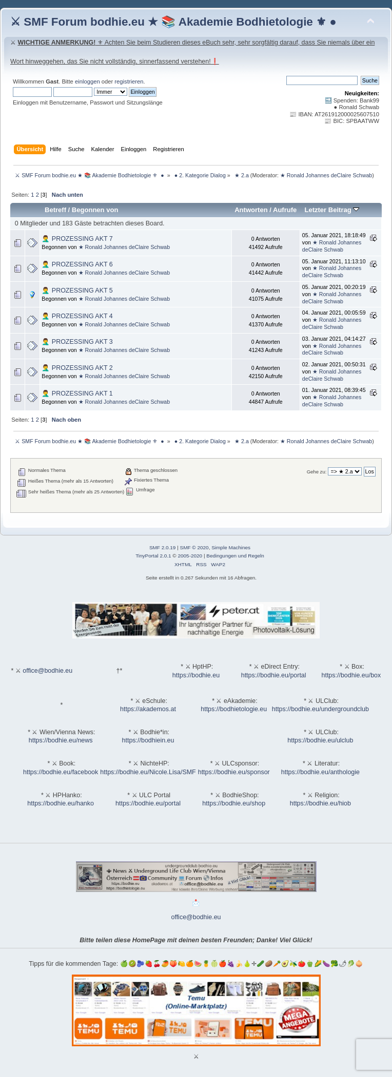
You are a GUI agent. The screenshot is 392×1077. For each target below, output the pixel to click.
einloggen (87, 81)
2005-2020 (190, 555)
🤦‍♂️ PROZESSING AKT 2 (77, 367)
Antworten (250, 210)
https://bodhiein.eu (148, 740)
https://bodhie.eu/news (61, 740)
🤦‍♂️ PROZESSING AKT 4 (77, 316)
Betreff (55, 210)
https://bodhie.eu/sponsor (234, 772)
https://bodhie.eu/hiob (320, 803)
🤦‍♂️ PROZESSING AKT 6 (77, 264)
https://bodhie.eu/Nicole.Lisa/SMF (147, 772)
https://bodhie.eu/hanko (60, 803)
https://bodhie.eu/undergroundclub (320, 709)
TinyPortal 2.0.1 (153, 555)
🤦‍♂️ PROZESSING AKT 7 (77, 238)
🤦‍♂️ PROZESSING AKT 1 (77, 393)
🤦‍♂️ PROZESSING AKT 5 (77, 290)
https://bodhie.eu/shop (233, 803)
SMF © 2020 (194, 547)
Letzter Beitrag (331, 210)
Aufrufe (285, 210)
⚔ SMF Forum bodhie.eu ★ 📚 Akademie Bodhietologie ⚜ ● (173, 21)
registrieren (128, 81)
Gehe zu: (317, 471)
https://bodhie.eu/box (351, 675)
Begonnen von (95, 210)
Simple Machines (230, 547)
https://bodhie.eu (196, 675)
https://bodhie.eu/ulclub (320, 740)
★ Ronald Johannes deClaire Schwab (326, 175)
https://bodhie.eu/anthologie (320, 772)
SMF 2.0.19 (162, 547)
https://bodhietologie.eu (234, 709)
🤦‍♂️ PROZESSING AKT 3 (77, 341)
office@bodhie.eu (47, 670)
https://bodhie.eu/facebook (60, 772)
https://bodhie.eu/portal (273, 675)
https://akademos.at (148, 709)
